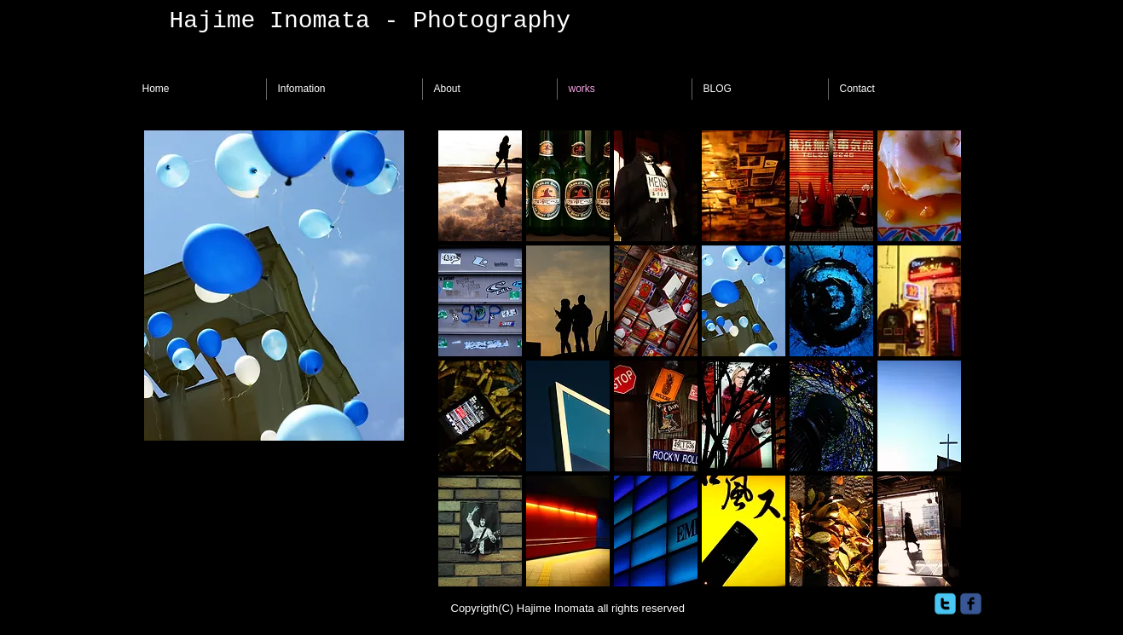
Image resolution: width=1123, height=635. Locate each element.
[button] (480, 185)
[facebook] (970, 604)
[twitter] (945, 604)
